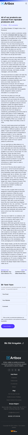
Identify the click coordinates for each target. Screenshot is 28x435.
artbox (5, 25)
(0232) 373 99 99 (14, 416)
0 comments (14, 25)
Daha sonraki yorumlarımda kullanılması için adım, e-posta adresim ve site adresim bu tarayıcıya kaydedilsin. (13, 319)
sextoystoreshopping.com (8, 115)
